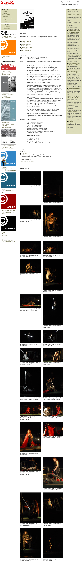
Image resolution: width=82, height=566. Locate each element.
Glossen (5, 13)
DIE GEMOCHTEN (72, 112)
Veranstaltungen (7, 18)
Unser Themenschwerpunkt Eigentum (8, 234)
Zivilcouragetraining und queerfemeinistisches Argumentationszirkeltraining (74, 71)
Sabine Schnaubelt (26, 47)
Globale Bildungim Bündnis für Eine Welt (9, 36)
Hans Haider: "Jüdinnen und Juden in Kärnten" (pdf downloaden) (8, 125)
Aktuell (5, 11)
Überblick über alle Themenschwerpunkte (8, 240)
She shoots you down (27, 161)
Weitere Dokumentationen (74, 132)
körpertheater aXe (26, 41)
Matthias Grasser (26, 44)
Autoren (5, 16)
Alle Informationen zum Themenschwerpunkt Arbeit (8, 212)
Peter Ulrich (24, 49)
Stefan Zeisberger (26, 50)
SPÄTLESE (70, 121)
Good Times (24, 153)
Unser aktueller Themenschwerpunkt (8, 57)
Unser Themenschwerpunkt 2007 (8, 190)
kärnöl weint (71, 24)
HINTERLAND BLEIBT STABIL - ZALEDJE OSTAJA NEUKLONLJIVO (74, 15)
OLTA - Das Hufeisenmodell (74, 55)
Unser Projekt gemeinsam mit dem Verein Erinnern (8, 73)
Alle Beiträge (6, 14)
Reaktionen (6, 28)
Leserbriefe (6, 26)
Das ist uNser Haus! (73, 97)
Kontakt (5, 21)
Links (4, 19)
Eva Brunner (24, 43)
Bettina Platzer (25, 46)
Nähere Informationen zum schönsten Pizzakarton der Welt (8, 147)
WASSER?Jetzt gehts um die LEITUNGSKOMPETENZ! (9, 169)
